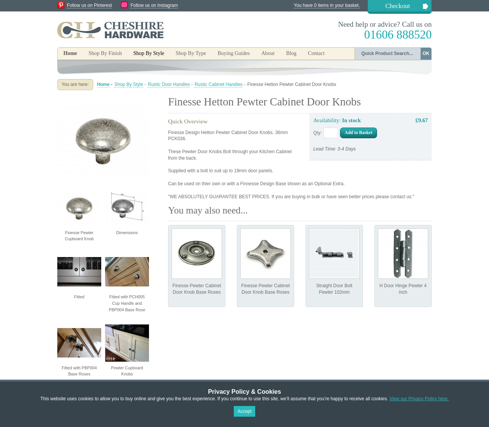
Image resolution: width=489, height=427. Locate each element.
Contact (316, 53)
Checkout (397, 6)
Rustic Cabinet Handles (218, 84)
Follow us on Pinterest (89, 5)
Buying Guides (233, 53)
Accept (245, 411)
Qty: (317, 133)
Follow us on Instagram (154, 5)
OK (426, 53)
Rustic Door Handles (169, 84)
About (268, 53)
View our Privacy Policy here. (419, 398)
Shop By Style (128, 84)
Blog (291, 53)
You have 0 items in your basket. (327, 5)
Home (70, 53)
